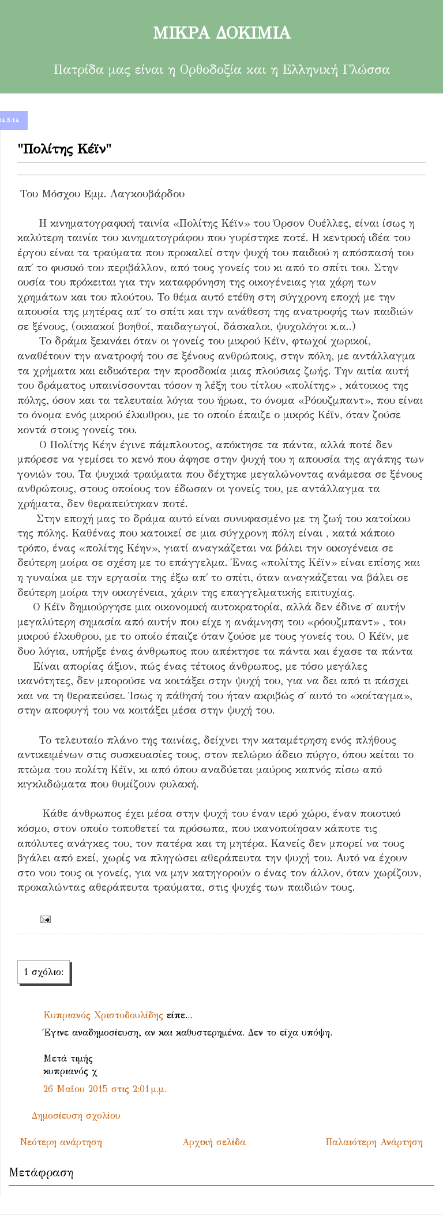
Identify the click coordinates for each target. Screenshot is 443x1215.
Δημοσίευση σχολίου (76, 1115)
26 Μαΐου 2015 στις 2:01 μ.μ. (104, 1088)
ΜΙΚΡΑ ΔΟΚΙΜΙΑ (221, 33)
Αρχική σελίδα (214, 1142)
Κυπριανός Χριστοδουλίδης (103, 1015)
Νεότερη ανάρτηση (61, 1142)
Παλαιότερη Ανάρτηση (374, 1142)
